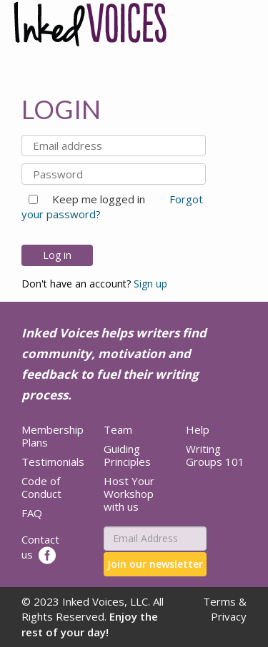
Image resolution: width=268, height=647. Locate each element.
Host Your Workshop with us (129, 494)
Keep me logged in (93, 199)
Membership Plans (52, 435)
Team (118, 429)
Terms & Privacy (225, 608)
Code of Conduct (41, 487)
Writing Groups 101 (215, 455)
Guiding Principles (127, 455)
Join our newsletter (155, 564)
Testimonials (52, 461)
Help (197, 429)
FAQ (31, 513)
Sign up (150, 283)
